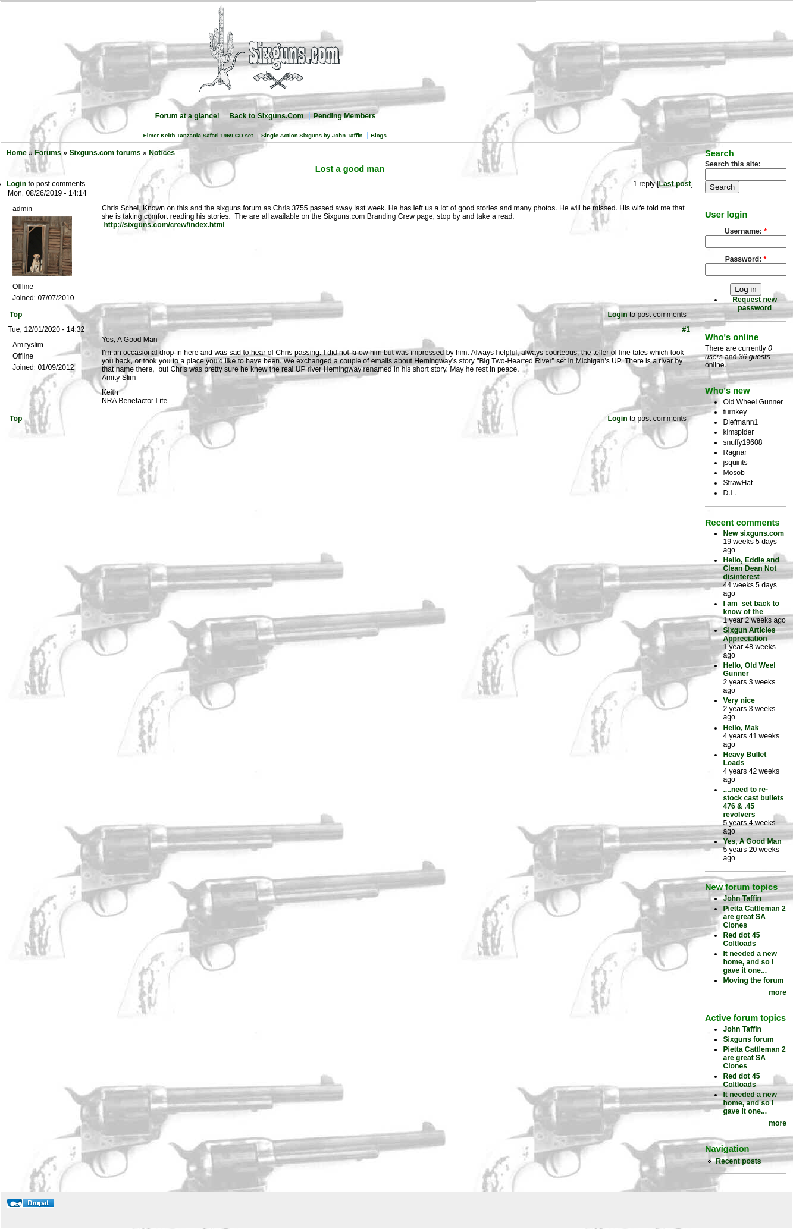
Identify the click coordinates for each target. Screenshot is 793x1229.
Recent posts (738, 1161)
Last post (675, 184)
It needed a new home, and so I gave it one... (750, 962)
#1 (686, 329)
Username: (746, 231)
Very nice (738, 700)
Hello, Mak (740, 728)
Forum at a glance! (187, 116)
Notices (162, 153)
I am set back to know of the (751, 607)
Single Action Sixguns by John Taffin (312, 135)
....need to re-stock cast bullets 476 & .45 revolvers (753, 802)
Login (16, 184)
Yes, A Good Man (752, 841)
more (777, 992)
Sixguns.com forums (104, 153)
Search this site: (733, 164)
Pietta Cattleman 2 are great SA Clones (754, 916)
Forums (48, 153)
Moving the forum (753, 980)
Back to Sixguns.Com (266, 116)
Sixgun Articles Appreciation (749, 634)
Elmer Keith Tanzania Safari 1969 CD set (198, 135)
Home (17, 153)
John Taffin (742, 898)
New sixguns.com (753, 533)
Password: (746, 259)
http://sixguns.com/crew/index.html (164, 225)
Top (16, 314)
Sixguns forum (748, 1039)
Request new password (754, 304)
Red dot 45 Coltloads (741, 939)
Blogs (379, 135)
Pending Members (345, 116)
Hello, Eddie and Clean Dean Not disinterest (751, 568)
